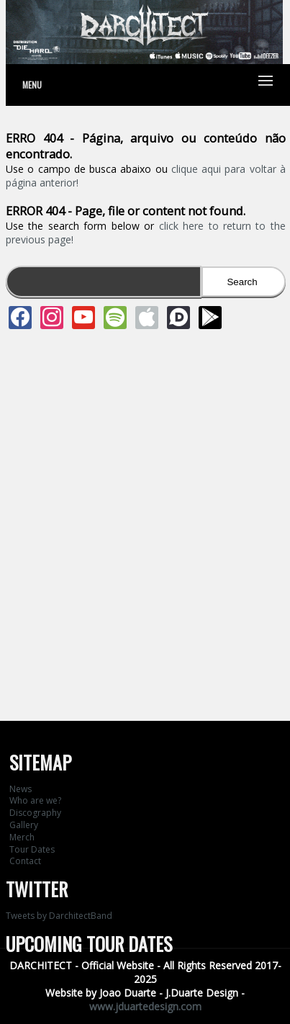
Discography (35, 813)
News (20, 789)
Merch (22, 837)
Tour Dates (32, 849)
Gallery (23, 825)
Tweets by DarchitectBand (59, 916)
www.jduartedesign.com (145, 1006)
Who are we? (35, 800)
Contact (25, 861)
